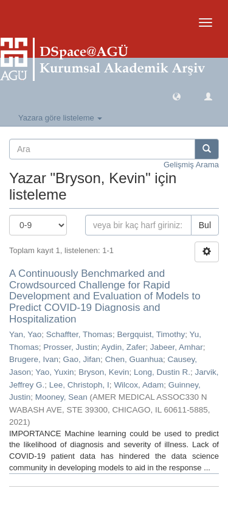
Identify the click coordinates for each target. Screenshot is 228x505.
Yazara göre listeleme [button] (60, 117)
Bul (205, 225)
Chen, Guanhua (134, 359)
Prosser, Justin (70, 347)
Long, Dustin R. (162, 372)
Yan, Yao (25, 334)
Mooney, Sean (61, 397)
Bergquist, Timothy (151, 334)
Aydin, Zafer (124, 347)
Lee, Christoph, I (79, 384)
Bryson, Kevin (103, 372)
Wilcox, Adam (139, 384)
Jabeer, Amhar (176, 347)
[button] (176, 96)
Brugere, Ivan (33, 359)
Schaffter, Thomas (79, 334)
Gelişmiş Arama (191, 164)
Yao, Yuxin (54, 372)
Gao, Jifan (82, 359)
